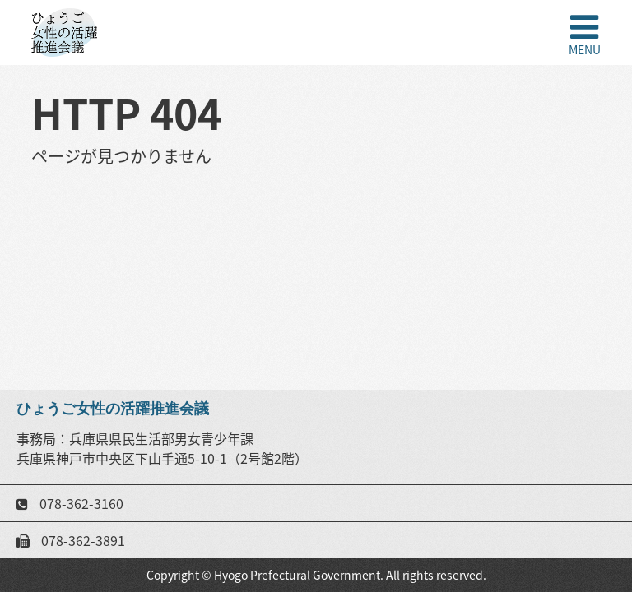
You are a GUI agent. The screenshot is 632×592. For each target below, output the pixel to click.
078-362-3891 (81, 540)
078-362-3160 (79, 503)
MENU (585, 48)
